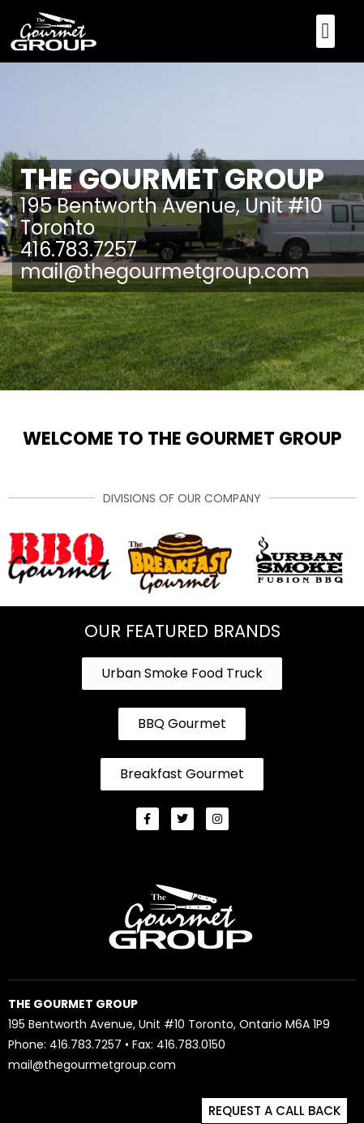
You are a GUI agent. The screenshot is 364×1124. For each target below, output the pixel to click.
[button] (325, 31)
